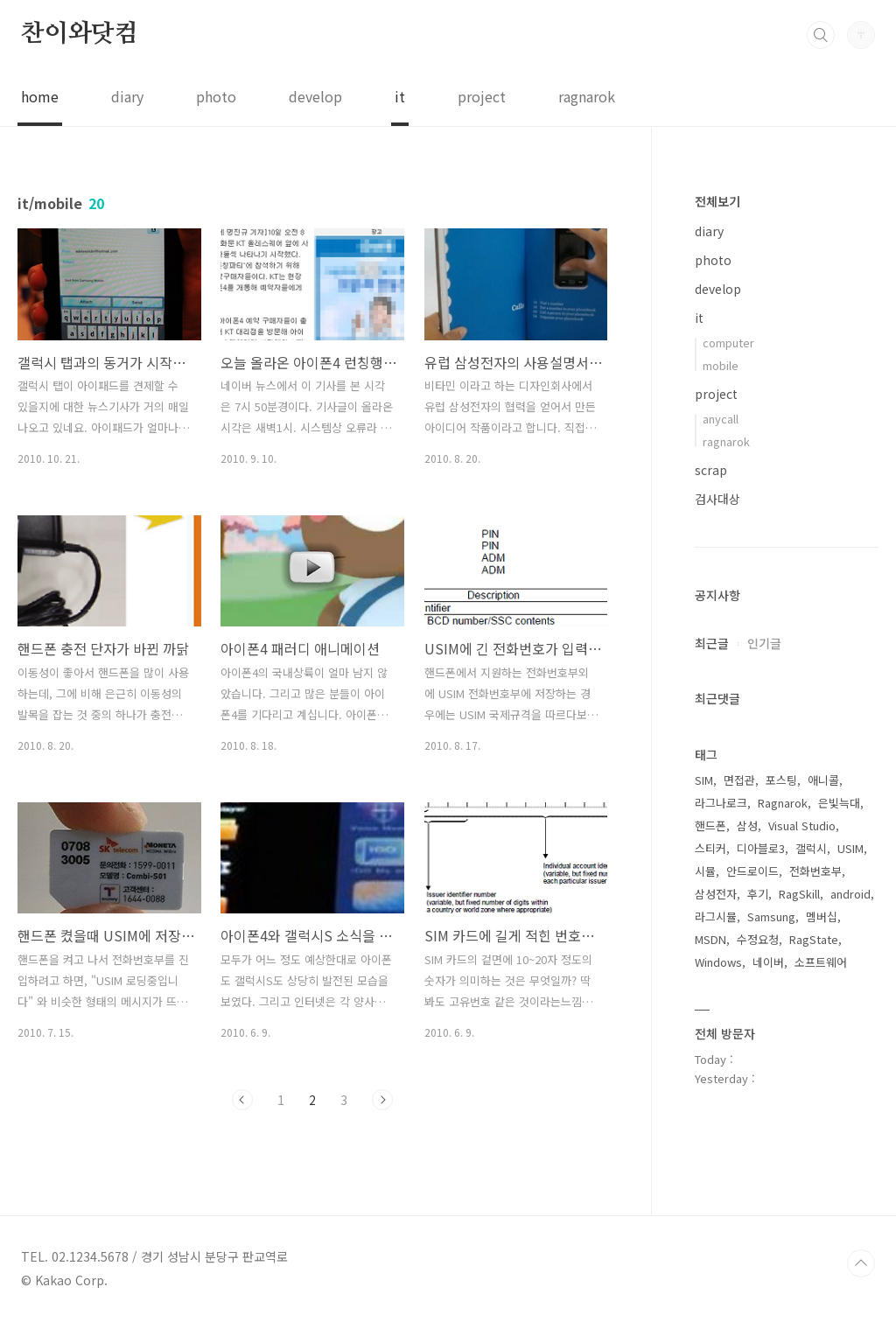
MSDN (710, 939)
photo (216, 96)
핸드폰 (710, 825)
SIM (704, 780)
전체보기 (717, 201)
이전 (242, 1099)
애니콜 (823, 780)
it (400, 96)
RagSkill (799, 893)
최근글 (712, 643)
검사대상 (717, 498)
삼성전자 (716, 893)
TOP (861, 1263)
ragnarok (586, 96)
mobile (720, 365)
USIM (850, 848)
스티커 (710, 848)
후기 (757, 893)
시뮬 (705, 871)
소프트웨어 (820, 962)
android (850, 893)
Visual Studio (802, 825)
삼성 (747, 825)
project (482, 96)
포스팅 (781, 780)
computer (728, 342)
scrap (711, 470)
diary (127, 96)
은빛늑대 (839, 802)
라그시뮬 (716, 916)
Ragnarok (783, 802)
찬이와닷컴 (79, 34)
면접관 (739, 780)
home (40, 96)
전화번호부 (815, 871)
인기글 (764, 643)
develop (315, 96)
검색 (821, 35)
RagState (813, 939)
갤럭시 (811, 848)
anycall (720, 418)
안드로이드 (752, 871)
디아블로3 (761, 848)
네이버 (768, 962)
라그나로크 (721, 802)
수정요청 (758, 939)
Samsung (771, 916)
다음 (382, 1099)
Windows (718, 962)
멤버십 (821, 916)
